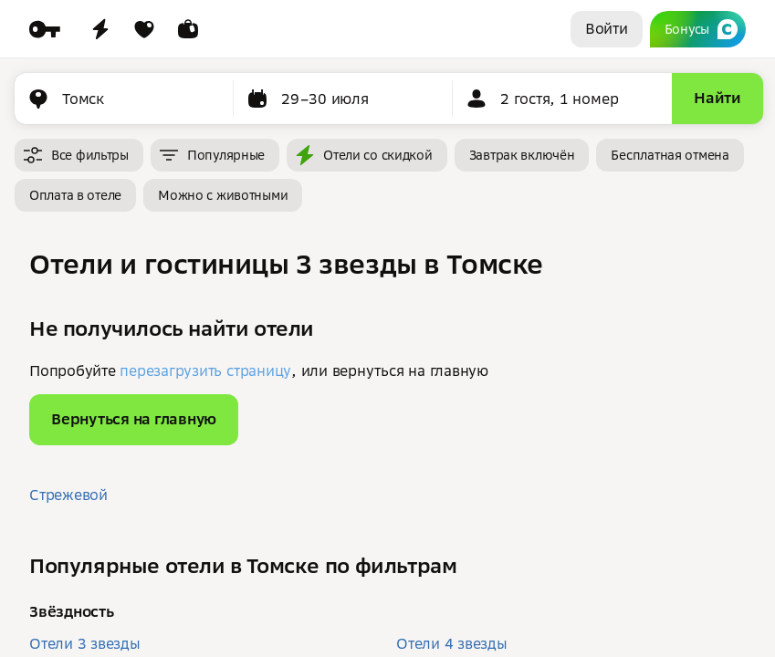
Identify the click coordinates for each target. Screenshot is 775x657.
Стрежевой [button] (68, 494)
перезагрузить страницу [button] (205, 370)
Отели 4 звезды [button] (452, 643)
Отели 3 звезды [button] (85, 643)
